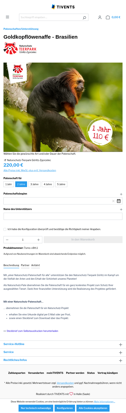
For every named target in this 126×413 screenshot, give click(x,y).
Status (91, 372)
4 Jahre (48, 184)
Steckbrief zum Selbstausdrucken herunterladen (32, 331)
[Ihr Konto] (100, 17)
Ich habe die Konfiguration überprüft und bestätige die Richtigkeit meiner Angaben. (54, 229)
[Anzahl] (23, 239)
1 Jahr (9, 184)
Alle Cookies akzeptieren (93, 408)
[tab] (11, 265)
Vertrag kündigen (108, 372)
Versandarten (36, 372)
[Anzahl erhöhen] (38, 239)
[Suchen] (84, 17)
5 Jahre (61, 184)
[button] (63, 194)
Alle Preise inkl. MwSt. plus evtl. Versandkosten (29, 170)
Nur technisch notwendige (36, 408)
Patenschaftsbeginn (15, 193)
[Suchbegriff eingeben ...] (49, 17)
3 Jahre (34, 184)
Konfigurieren (65, 408)
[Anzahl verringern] (7, 239)
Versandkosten (65, 382)
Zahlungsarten (16, 372)
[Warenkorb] (113, 17)
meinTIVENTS (55, 372)
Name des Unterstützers (17, 209)
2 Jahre (21, 184)
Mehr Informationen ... (104, 401)
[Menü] (7, 17)
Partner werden (75, 372)
